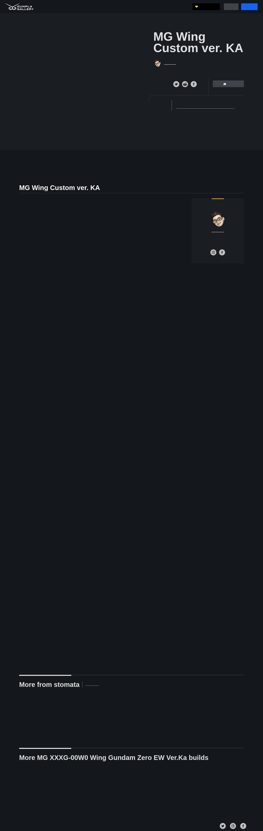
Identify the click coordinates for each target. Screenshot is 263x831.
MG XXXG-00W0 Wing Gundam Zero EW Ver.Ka (204, 107)
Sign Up (249, 7)
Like (228, 84)
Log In (231, 7)
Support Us (207, 7)
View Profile (78, 684)
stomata (170, 62)
